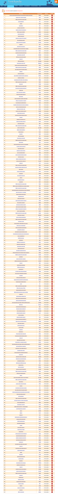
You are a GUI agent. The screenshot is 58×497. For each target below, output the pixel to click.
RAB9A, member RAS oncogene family (21, 219)
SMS (39, 483)
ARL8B (40, 433)
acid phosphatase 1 (21, 396)
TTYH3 (40, 323)
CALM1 (40, 460)
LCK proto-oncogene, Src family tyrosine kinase (21, 400)
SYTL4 (40, 196)
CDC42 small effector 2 (21, 61)
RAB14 (40, 50)
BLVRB (40, 36)
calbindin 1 (21, 71)
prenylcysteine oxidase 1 (20, 427)
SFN (39, 452)
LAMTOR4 (39, 344)
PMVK (40, 456)
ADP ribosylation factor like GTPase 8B (20, 433)
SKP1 (40, 281)
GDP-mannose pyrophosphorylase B (21, 298)
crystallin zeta (21, 90)
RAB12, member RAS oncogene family (21, 398)
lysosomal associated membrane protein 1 (21, 115)
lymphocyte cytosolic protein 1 (21, 150)
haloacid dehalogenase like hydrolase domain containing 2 (21, 252)
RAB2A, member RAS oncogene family (21, 379)
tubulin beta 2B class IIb (21, 248)
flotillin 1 (21, 375)
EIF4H (40, 167)
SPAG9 (40, 152)
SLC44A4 (39, 471)
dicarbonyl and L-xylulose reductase (21, 17)
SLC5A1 (40, 92)
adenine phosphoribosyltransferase (21, 300)
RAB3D (40, 473)
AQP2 (40, 475)
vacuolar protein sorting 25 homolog (21, 383)
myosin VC (20, 446)
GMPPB (40, 298)
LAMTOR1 (39, 302)
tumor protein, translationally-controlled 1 (21, 273)
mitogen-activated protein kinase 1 (21, 194)
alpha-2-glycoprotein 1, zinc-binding (21, 192)
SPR (39, 479)
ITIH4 (40, 444)
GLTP (40, 350)
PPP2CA (40, 98)
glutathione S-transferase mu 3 (21, 119)
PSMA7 (40, 419)
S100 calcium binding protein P (21, 394)
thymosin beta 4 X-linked (21, 429)
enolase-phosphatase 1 (21, 73)
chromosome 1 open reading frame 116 (20, 348)
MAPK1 (40, 194)
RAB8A (40, 188)
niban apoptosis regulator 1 (21, 202)
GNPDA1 (40, 88)
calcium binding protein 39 (21, 113)
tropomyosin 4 (21, 354)
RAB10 (40, 371)
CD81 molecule (21, 169)
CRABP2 (40, 321)
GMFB (40, 175)
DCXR (40, 17)
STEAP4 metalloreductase (21, 421)
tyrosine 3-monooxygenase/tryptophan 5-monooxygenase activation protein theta (21, 15)
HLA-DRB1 (39, 377)
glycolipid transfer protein (21, 350)
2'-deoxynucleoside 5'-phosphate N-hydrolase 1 (21, 352)
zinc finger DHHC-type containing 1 (21, 346)
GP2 (39, 25)
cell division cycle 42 (21, 221)
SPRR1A (40, 46)
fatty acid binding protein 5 (21, 40)
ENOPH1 (40, 73)
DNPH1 (40, 352)
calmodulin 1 (21, 460)
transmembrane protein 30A (21, 246)
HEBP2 (40, 148)
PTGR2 (40, 229)
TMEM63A (39, 138)
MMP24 (40, 402)
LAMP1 (40, 115)
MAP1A (40, 250)
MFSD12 (40, 75)
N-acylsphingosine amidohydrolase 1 (21, 102)
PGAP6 (40, 408)
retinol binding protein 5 (21, 123)
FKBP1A (40, 267)
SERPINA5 (39, 215)
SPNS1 (40, 406)
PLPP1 (40, 423)
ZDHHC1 (40, 346)
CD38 (40, 142)
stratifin (21, 452)
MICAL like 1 (21, 304)
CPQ (39, 21)
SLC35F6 (40, 369)
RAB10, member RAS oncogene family (21, 371)
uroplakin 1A (21, 294)
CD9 (39, 96)
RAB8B (40, 140)
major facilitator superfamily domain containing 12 (21, 75)
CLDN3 (40, 485)
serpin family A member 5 (21, 215)
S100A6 (40, 94)
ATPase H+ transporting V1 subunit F (21, 100)
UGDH (40, 373)
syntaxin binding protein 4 (21, 450)
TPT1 (40, 273)
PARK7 (40, 358)
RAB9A (40, 219)
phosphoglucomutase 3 (21, 179)
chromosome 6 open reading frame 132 (20, 448)
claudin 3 (21, 485)
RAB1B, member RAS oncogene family (21, 67)
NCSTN (40, 23)
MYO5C (40, 446)
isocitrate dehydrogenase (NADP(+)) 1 (21, 319)
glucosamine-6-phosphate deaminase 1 (20, 88)
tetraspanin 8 (21, 173)
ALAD (40, 265)
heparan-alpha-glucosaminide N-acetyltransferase (21, 279)
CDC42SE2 (39, 61)
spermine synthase (21, 483)
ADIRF (40, 244)
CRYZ (40, 90)
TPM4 (40, 354)
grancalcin (21, 117)
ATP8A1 (40, 227)
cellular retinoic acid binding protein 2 (21, 321)
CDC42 (40, 221)
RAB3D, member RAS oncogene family (21, 473)
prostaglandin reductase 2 (21, 229)
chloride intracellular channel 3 (21, 317)
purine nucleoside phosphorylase (21, 217)
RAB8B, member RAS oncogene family (21, 140)
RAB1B (40, 67)
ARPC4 (40, 69)
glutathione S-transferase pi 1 (21, 242)
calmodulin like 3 (21, 477)
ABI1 (39, 331)
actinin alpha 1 (21, 381)
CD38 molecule (21, 142)
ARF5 (40, 325)
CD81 (40, 169)
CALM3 (40, 454)
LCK (39, 400)
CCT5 (40, 38)
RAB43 (40, 19)
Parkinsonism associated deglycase (21, 358)
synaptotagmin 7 (21, 269)
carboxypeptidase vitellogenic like (21, 296)
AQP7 (40, 44)
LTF (39, 431)
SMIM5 (40, 204)
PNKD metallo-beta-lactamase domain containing (21, 292)
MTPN (40, 275)
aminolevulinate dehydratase (21, 265)
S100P (40, 394)
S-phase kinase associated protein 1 (21, 281)
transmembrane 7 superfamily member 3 (21, 342)
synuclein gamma (21, 458)
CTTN (40, 425)
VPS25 (40, 383)
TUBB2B (40, 248)
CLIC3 (40, 317)
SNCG (40, 458)
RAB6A (40, 86)
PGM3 (40, 179)
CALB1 (40, 71)
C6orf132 (40, 448)
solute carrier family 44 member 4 (21, 471)
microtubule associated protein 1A (21, 250)
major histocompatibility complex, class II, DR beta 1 (21, 377)
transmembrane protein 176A (21, 63)
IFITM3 (40, 65)
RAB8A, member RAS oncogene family (21, 188)
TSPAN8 (40, 173)
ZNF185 (40, 271)
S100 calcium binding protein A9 (21, 277)
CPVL (40, 296)
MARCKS (39, 48)
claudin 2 (21, 177)
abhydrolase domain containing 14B (21, 356)
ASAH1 (40, 102)
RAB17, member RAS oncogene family (21, 125)
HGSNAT (40, 279)
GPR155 (40, 146)
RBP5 (40, 123)
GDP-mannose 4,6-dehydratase (21, 225)
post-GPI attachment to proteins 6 (21, 408)
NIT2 (39, 198)
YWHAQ (40, 15)
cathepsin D (21, 163)
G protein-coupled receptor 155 (21, 146)
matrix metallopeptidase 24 (21, 402)
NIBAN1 (40, 202)
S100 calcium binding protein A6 (21, 94)
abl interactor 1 (21, 331)
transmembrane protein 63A (21, 138)
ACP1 (40, 396)
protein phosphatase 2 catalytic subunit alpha (21, 98)
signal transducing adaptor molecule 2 (21, 200)
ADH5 (40, 144)
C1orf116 (40, 348)
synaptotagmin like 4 (21, 196)
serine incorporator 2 (21, 367)
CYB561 (40, 327)
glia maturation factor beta (21, 175)
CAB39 (40, 113)
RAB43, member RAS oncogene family (21, 19)
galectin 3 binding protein (21, 127)
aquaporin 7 (21, 44)
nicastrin (21, 23)
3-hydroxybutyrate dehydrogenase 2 (21, 306)
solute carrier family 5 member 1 (21, 92)
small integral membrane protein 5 (21, 204)
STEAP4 (40, 421)
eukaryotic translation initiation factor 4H (21, 167)
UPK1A (40, 294)
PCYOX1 (40, 427)
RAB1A (40, 165)
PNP (39, 217)
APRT (40, 300)
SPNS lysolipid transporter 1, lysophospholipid (21, 406)
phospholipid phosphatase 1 (21, 423)
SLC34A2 (39, 42)
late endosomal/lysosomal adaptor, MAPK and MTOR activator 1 (21, 302)
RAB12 (40, 398)
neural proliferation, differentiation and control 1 (21, 223)
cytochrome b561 (21, 327)
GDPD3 (40, 190)
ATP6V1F (39, 100)
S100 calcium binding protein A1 (21, 121)
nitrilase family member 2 (21, 198)
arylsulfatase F (21, 240)
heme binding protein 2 (21, 148)
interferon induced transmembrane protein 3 (21, 65)
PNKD (40, 292)
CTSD (40, 163)
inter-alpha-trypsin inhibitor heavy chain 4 (21, 444)
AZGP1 (40, 192)
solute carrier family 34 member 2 (21, 42)
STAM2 (40, 200)
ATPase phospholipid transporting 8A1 (21, 227)
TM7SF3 (40, 342)
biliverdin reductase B (21, 36)
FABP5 (40, 40)
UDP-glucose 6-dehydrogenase (21, 373)
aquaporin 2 (21, 475)
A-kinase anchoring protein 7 (21, 171)
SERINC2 (39, 367)
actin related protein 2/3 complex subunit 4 (21, 69)
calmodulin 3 (21, 454)
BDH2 (40, 306)
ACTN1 (40, 381)
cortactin (21, 425)
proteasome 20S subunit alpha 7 (21, 419)
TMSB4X (40, 429)
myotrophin (21, 275)
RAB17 (40, 125)
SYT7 (39, 269)
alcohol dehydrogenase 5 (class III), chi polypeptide (21, 144)
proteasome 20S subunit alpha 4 (21, 481)
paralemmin (21, 329)
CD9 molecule (21, 96)
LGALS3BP (39, 127)
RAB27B (40, 254)
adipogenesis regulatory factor (21, 244)
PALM (40, 329)
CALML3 (40, 477)
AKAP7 (40, 171)
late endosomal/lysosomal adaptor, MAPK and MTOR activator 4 (21, 344)
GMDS (40, 225)
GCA (39, 117)
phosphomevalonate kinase (21, 456)
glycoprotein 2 (21, 25)
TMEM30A (39, 246)
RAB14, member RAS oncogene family (21, 50)
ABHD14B (39, 356)
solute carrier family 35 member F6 (21, 369)
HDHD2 (40, 252)
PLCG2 (40, 404)
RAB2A (40, 379)
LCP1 (40, 150)
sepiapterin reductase (21, 479)
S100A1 (40, 121)
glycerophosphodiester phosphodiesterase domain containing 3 (21, 190)
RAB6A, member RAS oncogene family (21, 86)
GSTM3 (40, 119)
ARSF (40, 240)
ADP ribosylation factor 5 (21, 325)
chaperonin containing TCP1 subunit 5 (21, 38)
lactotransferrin (21, 431)
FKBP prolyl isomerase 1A (21, 267)
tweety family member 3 (21, 323)
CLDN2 (40, 177)
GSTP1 (40, 242)
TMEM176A (39, 63)
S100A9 (40, 277)
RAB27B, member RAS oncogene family (21, 254)
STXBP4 (40, 450)
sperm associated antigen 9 (21, 152)
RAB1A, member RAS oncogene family (21, 165)
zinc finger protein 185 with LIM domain (21, 271)
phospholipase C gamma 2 (21, 404)
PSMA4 (40, 481)
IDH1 (39, 319)
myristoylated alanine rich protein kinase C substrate (21, 48)
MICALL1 (39, 304)
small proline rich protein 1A (21, 46)
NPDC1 (40, 223)
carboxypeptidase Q (21, 21)
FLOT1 (40, 375)
